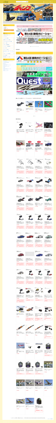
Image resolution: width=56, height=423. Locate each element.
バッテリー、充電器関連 (6, 46)
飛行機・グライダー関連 (6, 39)
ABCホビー (4, 63)
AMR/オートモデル (5, 70)
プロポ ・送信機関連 (6, 44)
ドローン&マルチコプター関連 (7, 41)
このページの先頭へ (50, 418)
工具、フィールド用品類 (6, 53)
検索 (27, 1)
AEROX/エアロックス (6, 66)
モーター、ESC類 (5, 49)
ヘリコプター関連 (5, 38)
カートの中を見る (8, 30)
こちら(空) (42, 26)
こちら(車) (39, 26)
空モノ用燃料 (5, 55)
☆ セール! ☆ (5, 36)
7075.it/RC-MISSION (6, 62)
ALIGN (4, 67)
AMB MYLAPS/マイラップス (7, 68)
